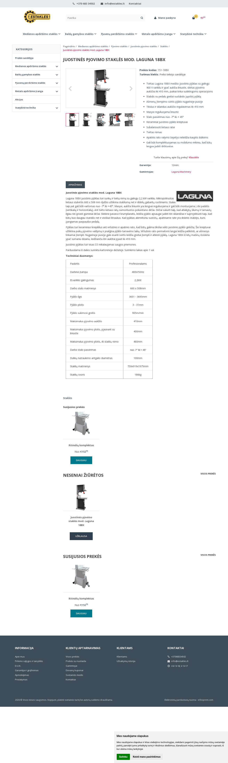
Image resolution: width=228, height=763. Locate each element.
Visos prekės (208, 473)
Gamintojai (71, 665)
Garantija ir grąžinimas (27, 670)
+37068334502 (176, 656)
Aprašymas (75, 184)
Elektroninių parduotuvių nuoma (180, 699)
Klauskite (194, 157)
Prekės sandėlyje (24, 58)
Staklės (67, 398)
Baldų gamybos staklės (27, 74)
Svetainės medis (74, 675)
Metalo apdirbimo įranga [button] (157, 34)
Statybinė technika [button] (191, 34)
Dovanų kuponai (74, 670)
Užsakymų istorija (126, 661)
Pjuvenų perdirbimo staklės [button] (117, 34)
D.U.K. (18, 665)
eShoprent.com (205, 699)
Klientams (125, 648)
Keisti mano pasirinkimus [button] (147, 756)
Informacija (24, 648)
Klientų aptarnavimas (83, 648)
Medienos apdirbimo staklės (30, 66)
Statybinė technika (25, 107)
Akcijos (19, 99)
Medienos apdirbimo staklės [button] (40, 34)
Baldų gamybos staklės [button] (79, 34)
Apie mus (20, 656)
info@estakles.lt (113, 3)
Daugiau (81, 460)
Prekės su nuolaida (76, 661)
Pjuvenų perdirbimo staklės (30, 82)
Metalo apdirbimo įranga (29, 91)
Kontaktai (135, 3)
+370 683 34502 (84, 3)
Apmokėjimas (22, 675)
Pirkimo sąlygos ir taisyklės (29, 661)
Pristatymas (21, 679)
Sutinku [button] (123, 756)
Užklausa (81, 536)
